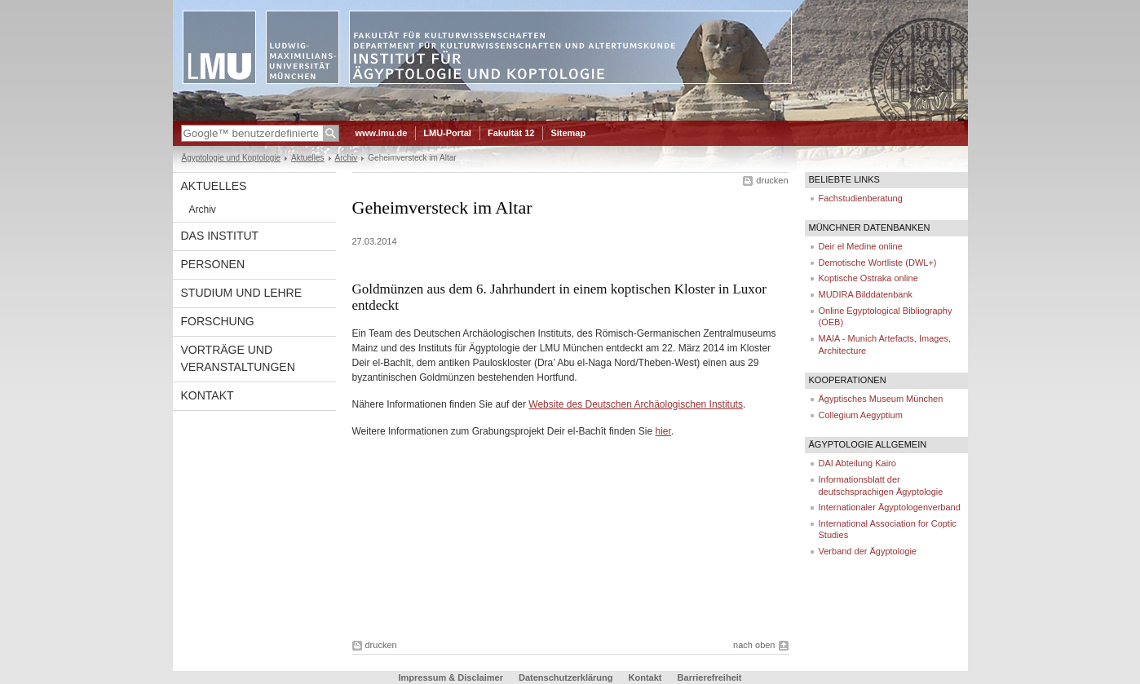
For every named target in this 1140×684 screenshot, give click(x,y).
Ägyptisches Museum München (881, 399)
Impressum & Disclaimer (451, 677)
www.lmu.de (382, 133)
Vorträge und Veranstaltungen (238, 358)
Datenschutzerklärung (566, 677)
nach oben (754, 645)
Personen (213, 264)
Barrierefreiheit (710, 677)
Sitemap (567, 133)
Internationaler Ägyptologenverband (890, 507)
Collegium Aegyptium (861, 415)
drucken (772, 180)
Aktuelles (308, 157)
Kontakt (207, 395)
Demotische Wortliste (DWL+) (878, 262)
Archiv (346, 157)
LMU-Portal (447, 133)
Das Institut (220, 235)
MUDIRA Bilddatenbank (866, 294)
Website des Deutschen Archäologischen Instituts (635, 404)
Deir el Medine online (861, 246)
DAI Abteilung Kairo (857, 463)
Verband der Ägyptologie (868, 551)
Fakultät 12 (511, 133)
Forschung (217, 321)
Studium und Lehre (242, 292)
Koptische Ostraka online (868, 278)
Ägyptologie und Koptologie (231, 157)
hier (662, 431)
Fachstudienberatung (861, 198)
